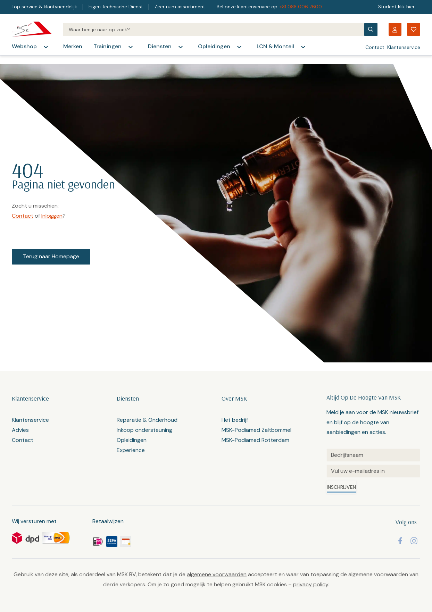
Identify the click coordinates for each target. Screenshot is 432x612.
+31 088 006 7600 (301, 7)
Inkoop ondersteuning (144, 430)
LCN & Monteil (275, 46)
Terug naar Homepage (51, 256)
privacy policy (310, 584)
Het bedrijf (235, 420)
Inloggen (52, 215)
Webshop (24, 46)
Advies (20, 430)
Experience (131, 450)
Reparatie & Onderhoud (147, 420)
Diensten (160, 46)
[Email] (373, 471)
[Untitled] (373, 455)
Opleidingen (214, 46)
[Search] (213, 29)
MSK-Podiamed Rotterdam (255, 440)
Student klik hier (396, 7)
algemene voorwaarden (217, 574)
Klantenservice (403, 47)
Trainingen (107, 46)
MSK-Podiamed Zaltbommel (256, 430)
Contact (374, 47)
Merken (72, 46)
